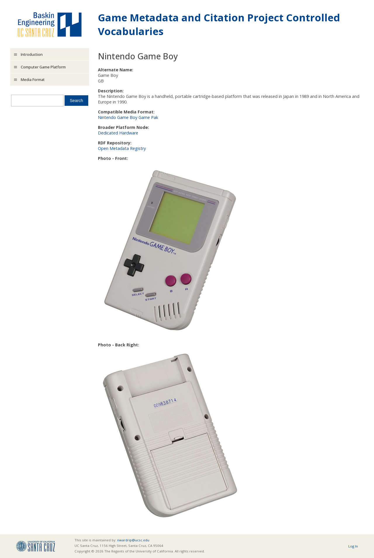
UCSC (35, 546)
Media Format (33, 79)
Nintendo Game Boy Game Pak (128, 117)
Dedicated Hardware (118, 133)
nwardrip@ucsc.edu (133, 540)
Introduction (32, 54)
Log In (353, 546)
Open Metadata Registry (122, 148)
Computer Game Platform (43, 67)
